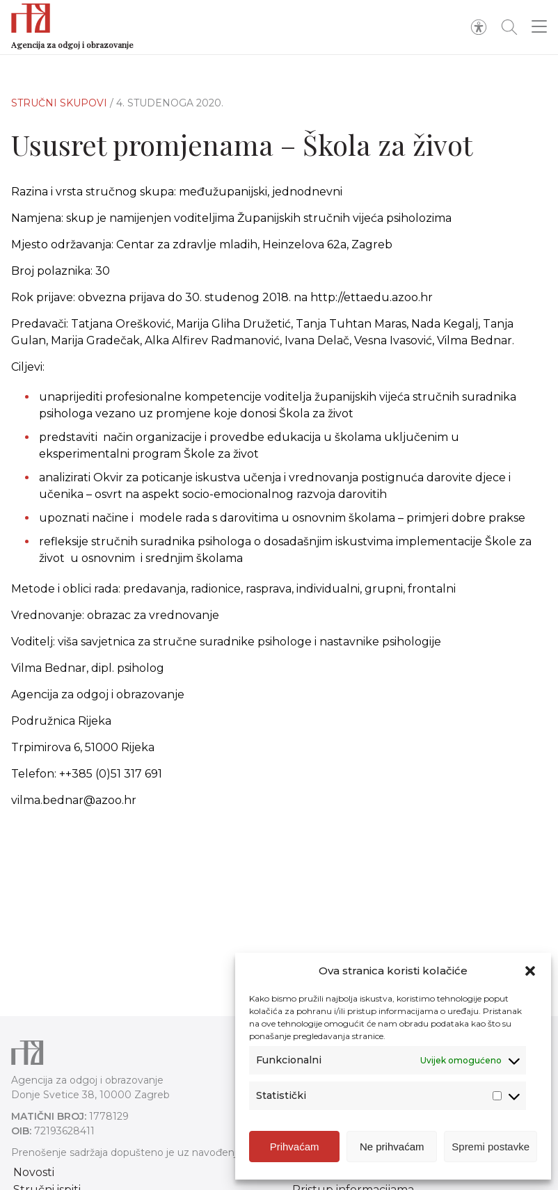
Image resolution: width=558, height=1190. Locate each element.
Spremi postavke (490, 1146)
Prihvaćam (294, 1146)
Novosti (33, 1172)
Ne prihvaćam (392, 1146)
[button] (530, 971)
